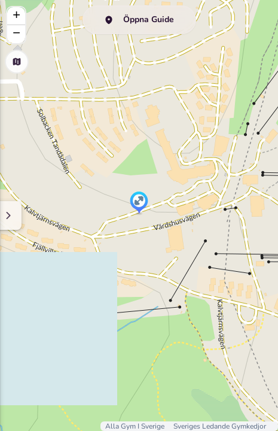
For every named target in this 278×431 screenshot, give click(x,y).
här (130, 122)
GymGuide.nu (145, 99)
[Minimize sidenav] (205, 215)
